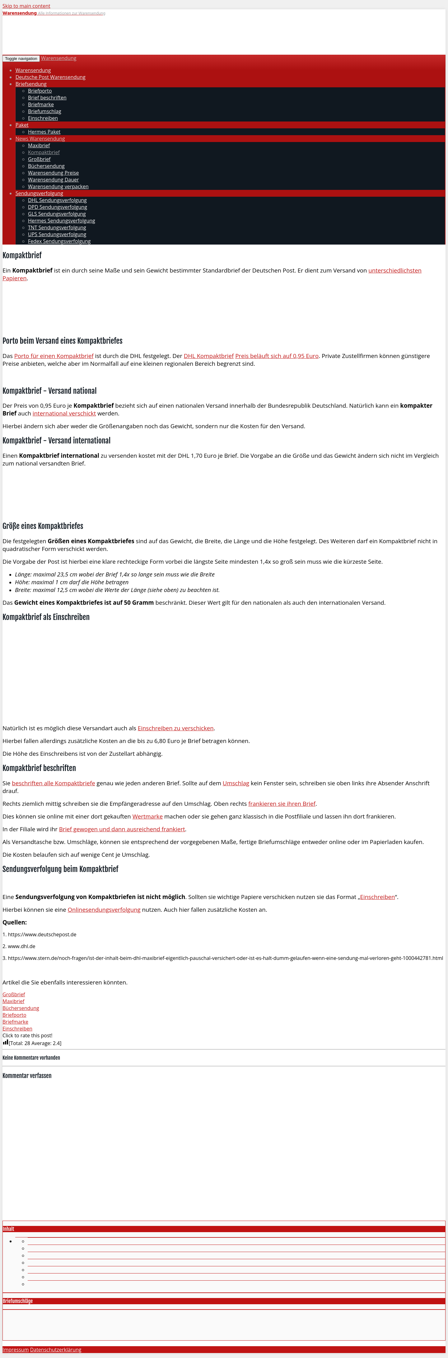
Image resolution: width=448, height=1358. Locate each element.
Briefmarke (41, 104)
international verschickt (64, 413)
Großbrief (39, 159)
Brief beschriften (47, 97)
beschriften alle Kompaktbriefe (53, 783)
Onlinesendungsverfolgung (104, 909)
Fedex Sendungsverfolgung (59, 241)
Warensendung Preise (53, 172)
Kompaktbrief (44, 152)
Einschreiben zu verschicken (176, 728)
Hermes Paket (44, 131)
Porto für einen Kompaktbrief (54, 356)
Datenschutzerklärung (56, 1349)
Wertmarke (148, 816)
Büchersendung (46, 166)
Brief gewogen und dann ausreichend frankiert (122, 829)
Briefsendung (31, 83)
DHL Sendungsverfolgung (57, 200)
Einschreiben (43, 118)
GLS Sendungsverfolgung (57, 213)
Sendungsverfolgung (39, 193)
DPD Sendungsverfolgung (57, 207)
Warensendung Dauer (53, 179)
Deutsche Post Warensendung (51, 77)
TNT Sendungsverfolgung (57, 227)
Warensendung (59, 58)
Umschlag (236, 783)
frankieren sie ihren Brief (281, 803)
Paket (22, 125)
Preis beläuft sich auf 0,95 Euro (277, 356)
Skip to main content (26, 5)
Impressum (15, 1349)
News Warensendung (40, 138)
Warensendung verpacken (58, 186)
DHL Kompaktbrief (209, 356)
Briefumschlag (44, 111)
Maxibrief (39, 145)
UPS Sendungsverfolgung (57, 234)
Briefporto (40, 90)
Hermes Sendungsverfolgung (61, 220)
